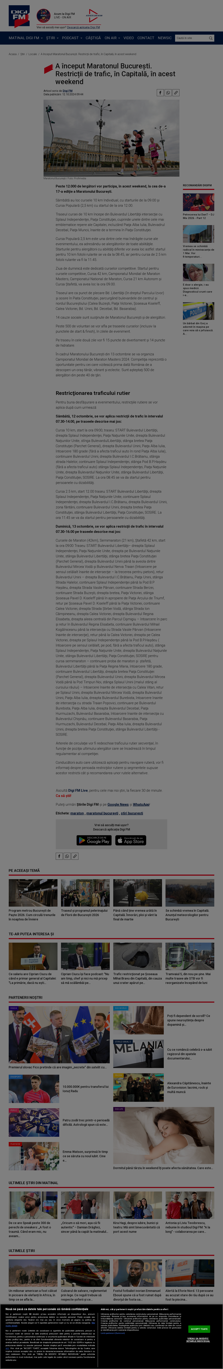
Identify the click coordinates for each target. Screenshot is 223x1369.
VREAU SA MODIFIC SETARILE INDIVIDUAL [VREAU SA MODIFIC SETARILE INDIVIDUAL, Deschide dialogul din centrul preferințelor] (198, 1340)
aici (7, 1348)
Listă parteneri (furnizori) (113, 1333)
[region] (111, 1336)
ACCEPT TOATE (199, 1329)
